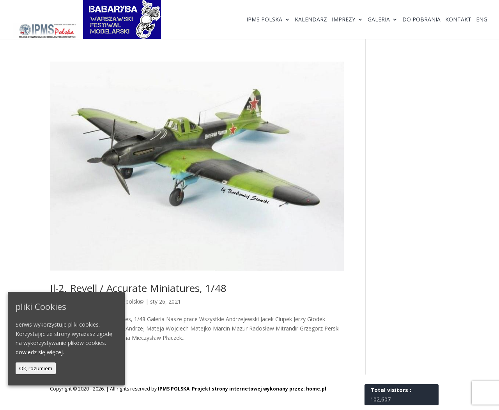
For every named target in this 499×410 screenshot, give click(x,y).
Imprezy (343, 20)
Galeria (379, 20)
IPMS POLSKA (173, 388)
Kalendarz (311, 20)
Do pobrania (421, 20)
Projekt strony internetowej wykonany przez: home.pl (259, 388)
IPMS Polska (264, 20)
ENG (481, 20)
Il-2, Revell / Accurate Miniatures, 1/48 (138, 288)
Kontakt (458, 20)
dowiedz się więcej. (40, 352)
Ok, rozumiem (35, 368)
